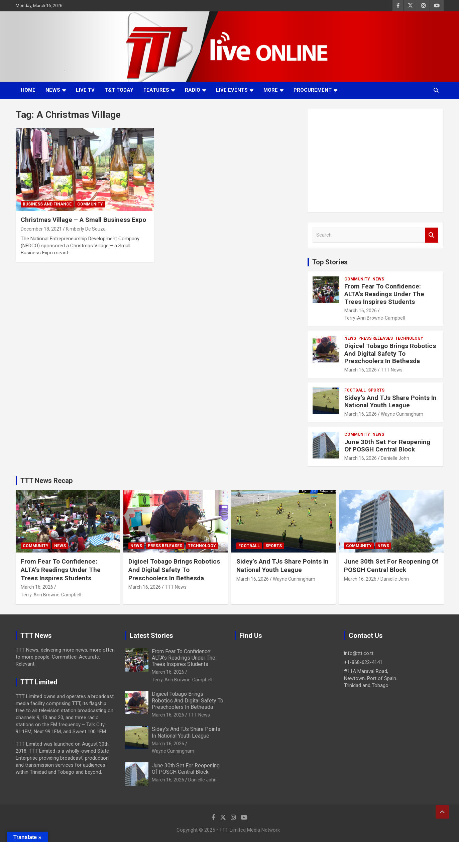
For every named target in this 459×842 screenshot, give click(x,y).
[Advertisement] (376, 160)
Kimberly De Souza (86, 229)
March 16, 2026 (360, 310)
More (270, 90)
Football (355, 390)
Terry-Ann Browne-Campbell (374, 318)
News (52, 90)
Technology (409, 338)
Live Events (232, 90)
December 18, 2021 (41, 229)
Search (431, 235)
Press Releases (375, 338)
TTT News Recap (46, 481)
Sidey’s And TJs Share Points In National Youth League (390, 401)
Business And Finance (47, 204)
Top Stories (330, 262)
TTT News (392, 369)
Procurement (313, 90)
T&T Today (119, 90)
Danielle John (395, 458)
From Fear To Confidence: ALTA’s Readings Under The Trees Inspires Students (384, 294)
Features (156, 90)
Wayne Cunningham (402, 414)
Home (28, 90)
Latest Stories (151, 636)
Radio (192, 90)
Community (90, 204)
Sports (376, 390)
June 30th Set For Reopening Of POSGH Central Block (387, 445)
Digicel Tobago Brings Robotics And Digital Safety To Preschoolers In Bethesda (390, 353)
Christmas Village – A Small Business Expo (83, 220)
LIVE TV (85, 90)
